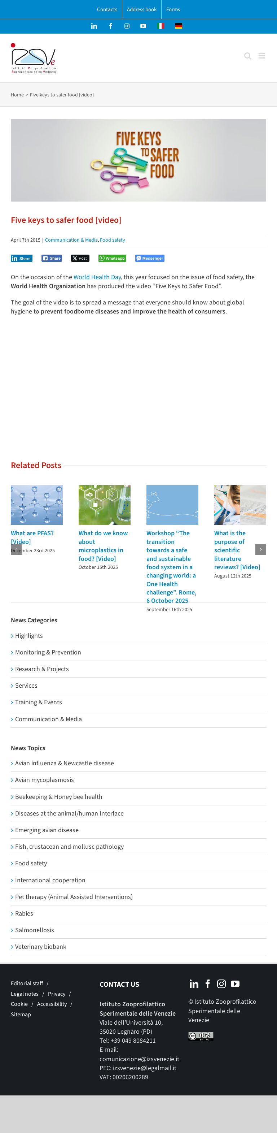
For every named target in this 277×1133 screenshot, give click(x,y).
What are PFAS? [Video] (32, 537)
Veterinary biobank (40, 946)
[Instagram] (221, 984)
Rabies (24, 913)
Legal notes (25, 994)
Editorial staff (27, 983)
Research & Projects (42, 669)
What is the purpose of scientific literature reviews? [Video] (237, 550)
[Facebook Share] (51, 258)
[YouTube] (235, 984)
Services (26, 685)
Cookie (19, 1004)
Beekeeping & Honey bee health (58, 796)
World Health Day (97, 277)
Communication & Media (71, 240)
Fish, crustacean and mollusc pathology (69, 846)
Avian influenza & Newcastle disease (64, 763)
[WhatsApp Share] (112, 258)
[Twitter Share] (80, 258)
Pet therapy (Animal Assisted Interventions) (74, 896)
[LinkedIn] (194, 984)
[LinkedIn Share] (21, 258)
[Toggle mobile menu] (262, 56)
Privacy (56, 994)
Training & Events (38, 702)
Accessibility (52, 1004)
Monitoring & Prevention (48, 652)
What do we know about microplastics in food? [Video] (103, 546)
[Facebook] (207, 984)
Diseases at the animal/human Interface (69, 813)
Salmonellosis (34, 930)
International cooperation (50, 880)
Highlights (29, 635)
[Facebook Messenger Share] (149, 258)
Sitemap (21, 1015)
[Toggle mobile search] (247, 56)
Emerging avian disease (47, 830)
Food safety (112, 240)
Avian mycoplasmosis (44, 779)
